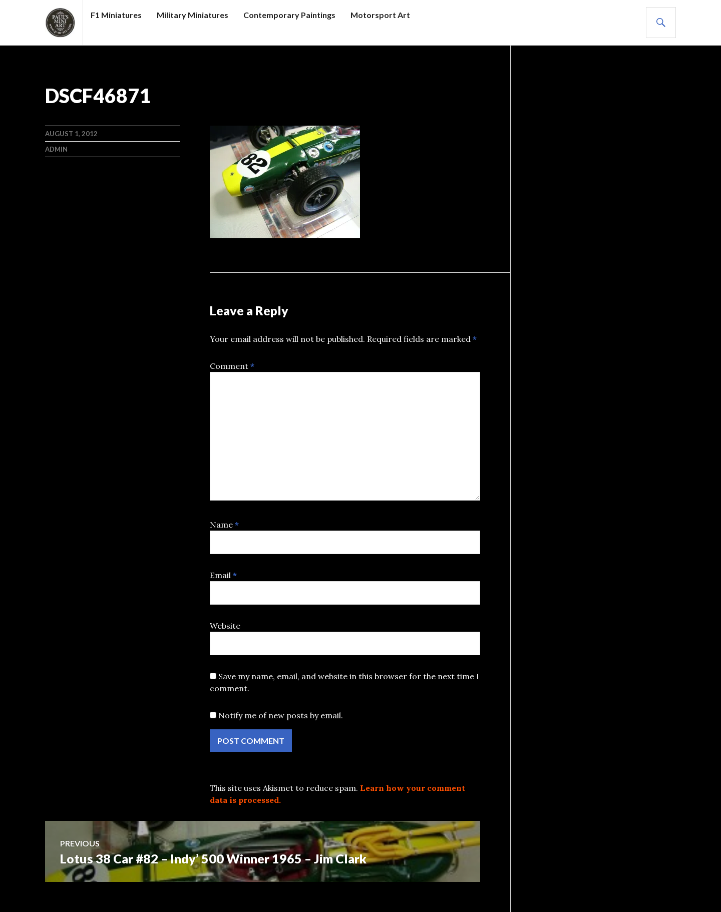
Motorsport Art (380, 15)
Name (224, 525)
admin (56, 149)
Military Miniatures (192, 15)
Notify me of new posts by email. (280, 715)
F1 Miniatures (116, 15)
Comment (232, 366)
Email (223, 575)
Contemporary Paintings (289, 15)
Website (225, 626)
